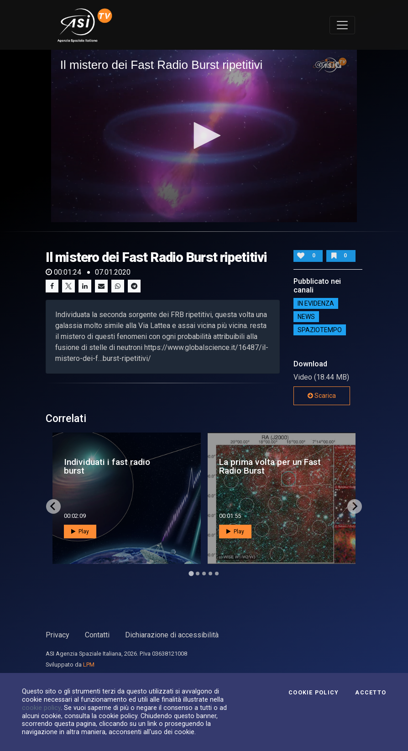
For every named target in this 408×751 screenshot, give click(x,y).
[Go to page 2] (197, 573)
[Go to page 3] (204, 573)
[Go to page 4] (210, 573)
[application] (204, 136)
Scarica (322, 395)
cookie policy (41, 707)
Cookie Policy (313, 692)
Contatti (97, 635)
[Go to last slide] (53, 506)
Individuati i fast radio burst (107, 466)
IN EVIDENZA (316, 303)
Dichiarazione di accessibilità (172, 635)
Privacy (57, 635)
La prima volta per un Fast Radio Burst (270, 466)
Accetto (370, 692)
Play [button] (80, 531)
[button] (204, 135)
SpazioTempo (320, 330)
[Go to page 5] (217, 573)
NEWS (306, 316)
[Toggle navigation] (342, 25)
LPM (88, 664)
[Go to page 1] (191, 573)
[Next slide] (354, 506)
